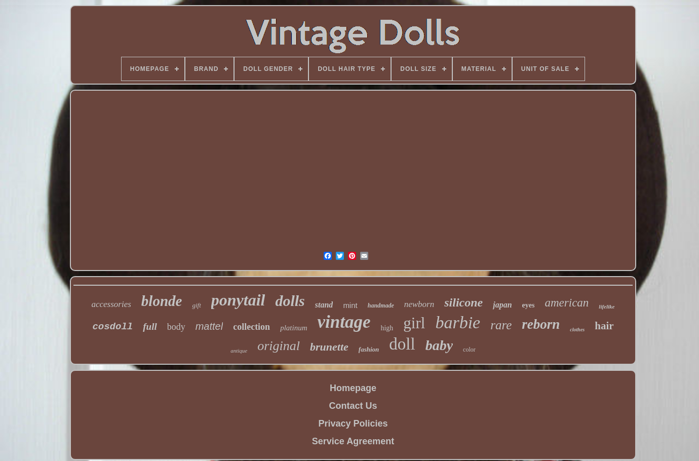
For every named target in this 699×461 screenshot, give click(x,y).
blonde (161, 301)
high (386, 328)
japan (502, 304)
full (150, 326)
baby (439, 345)
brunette (329, 346)
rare (501, 325)
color (469, 349)
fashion (369, 349)
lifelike (606, 306)
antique (238, 351)
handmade (381, 305)
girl (414, 323)
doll (402, 344)
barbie (457, 322)
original (278, 345)
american (567, 302)
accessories (111, 304)
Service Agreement (353, 441)
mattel (209, 326)
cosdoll (112, 326)
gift (196, 305)
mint (350, 305)
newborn (419, 304)
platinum (293, 328)
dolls (289, 300)
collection (251, 327)
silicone (463, 302)
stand (324, 304)
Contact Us (353, 406)
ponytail (238, 300)
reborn (541, 324)
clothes (577, 329)
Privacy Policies (352, 423)
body (176, 327)
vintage (343, 322)
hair (604, 326)
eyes (528, 305)
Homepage (353, 388)
